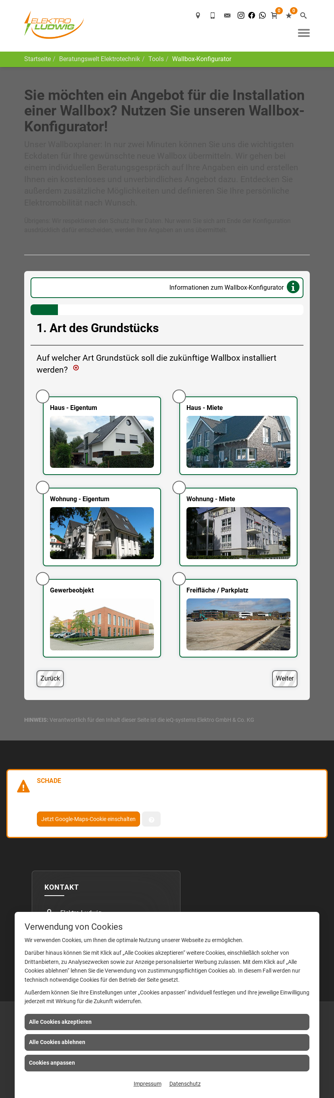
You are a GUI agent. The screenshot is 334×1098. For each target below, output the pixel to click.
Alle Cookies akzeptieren (60, 1022)
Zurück (50, 678)
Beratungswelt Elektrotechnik (99, 59)
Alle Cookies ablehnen (57, 1042)
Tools (156, 59)
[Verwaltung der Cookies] (151, 819)
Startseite (37, 59)
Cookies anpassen (52, 1063)
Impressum (147, 1084)
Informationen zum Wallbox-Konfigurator (236, 288)
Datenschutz (185, 1084)
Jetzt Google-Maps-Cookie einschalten (88, 819)
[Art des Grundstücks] (167, 492)
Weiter (285, 678)
